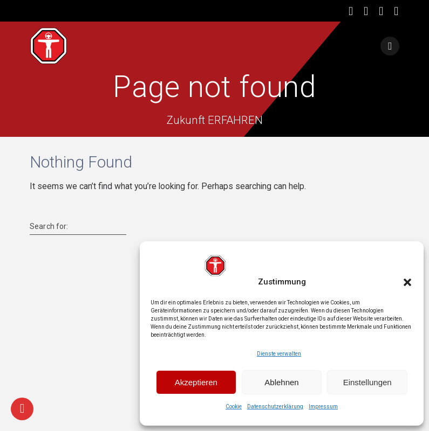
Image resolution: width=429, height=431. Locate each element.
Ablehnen (281, 382)
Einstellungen (367, 382)
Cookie (234, 406)
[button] (407, 282)
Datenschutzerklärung (275, 406)
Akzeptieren (196, 382)
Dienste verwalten (279, 354)
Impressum (323, 406)
